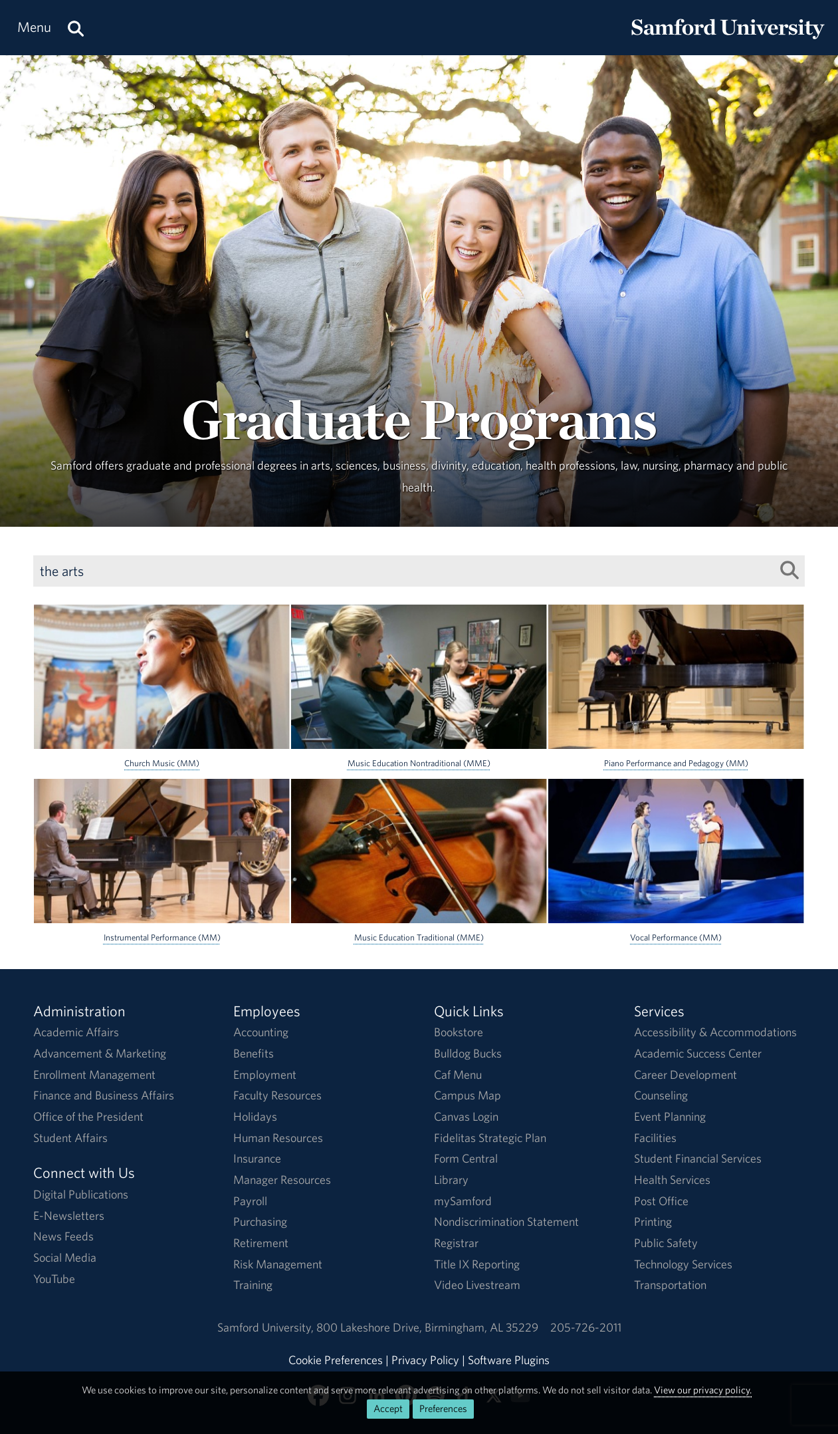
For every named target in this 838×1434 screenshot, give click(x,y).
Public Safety (666, 1242)
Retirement (260, 1242)
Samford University (266, 1327)
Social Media (64, 1257)
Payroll (250, 1201)
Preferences (443, 1408)
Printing (653, 1221)
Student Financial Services (698, 1158)
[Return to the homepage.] (728, 40)
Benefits (253, 1053)
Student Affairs (70, 1137)
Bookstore (458, 1032)
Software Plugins (509, 1359)
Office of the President (88, 1116)
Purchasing (260, 1221)
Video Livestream (477, 1284)
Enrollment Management (94, 1074)
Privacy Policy (425, 1359)
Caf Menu (458, 1074)
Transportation (670, 1284)
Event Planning (670, 1116)
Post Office (661, 1201)
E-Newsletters (68, 1215)
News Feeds (63, 1236)
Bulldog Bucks (468, 1053)
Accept (388, 1408)
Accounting (260, 1032)
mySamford (463, 1201)
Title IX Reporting (477, 1264)
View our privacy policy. (703, 1389)
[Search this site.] (75, 27)
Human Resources (278, 1137)
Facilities (655, 1137)
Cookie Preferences (335, 1359)
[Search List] (789, 570)
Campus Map (467, 1095)
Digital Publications (80, 1194)
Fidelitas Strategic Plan (490, 1137)
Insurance (257, 1158)
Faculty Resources (277, 1095)
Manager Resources (282, 1179)
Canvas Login (466, 1116)
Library (451, 1179)
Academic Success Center (698, 1053)
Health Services (672, 1179)
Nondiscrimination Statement (506, 1221)
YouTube (54, 1278)
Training (252, 1284)
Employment (264, 1074)
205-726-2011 (585, 1327)
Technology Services (683, 1264)
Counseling (661, 1095)
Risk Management (277, 1264)
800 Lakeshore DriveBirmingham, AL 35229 (427, 1327)
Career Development (685, 1074)
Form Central (466, 1158)
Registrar (456, 1242)
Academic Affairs (76, 1032)
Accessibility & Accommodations (715, 1032)
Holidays (255, 1116)
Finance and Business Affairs (103, 1095)
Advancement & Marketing (99, 1053)
